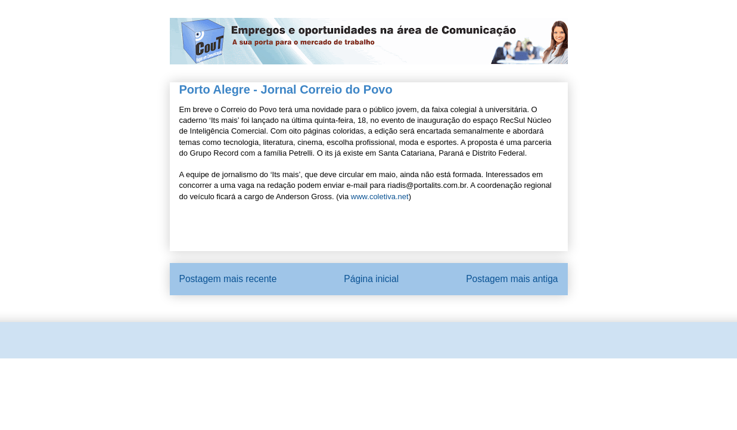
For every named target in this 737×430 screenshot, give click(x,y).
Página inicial (371, 279)
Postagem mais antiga (512, 279)
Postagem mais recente (228, 279)
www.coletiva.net (380, 196)
